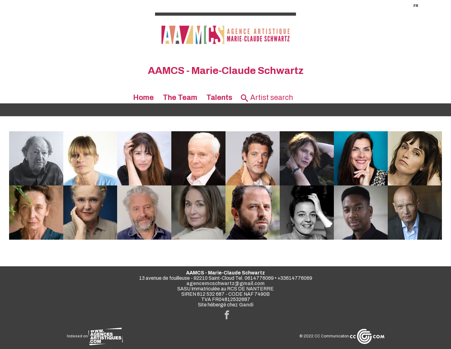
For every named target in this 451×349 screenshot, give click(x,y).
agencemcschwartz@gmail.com (225, 283)
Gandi (246, 304)
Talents (219, 98)
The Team (180, 98)
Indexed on (95, 336)
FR (415, 6)
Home (143, 98)
